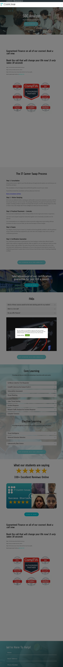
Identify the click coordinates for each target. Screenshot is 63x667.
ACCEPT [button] (27, 335)
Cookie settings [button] (20, 335)
